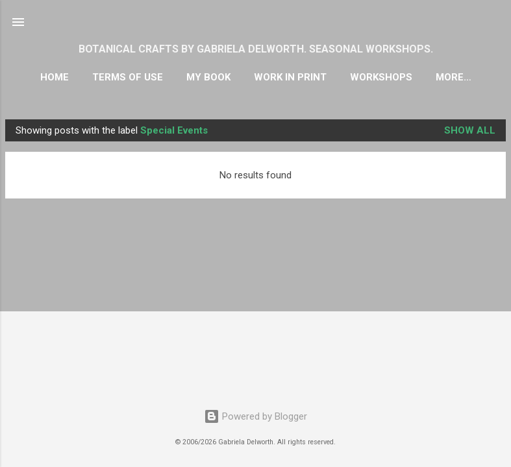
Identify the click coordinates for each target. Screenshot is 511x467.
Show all (469, 130)
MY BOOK (208, 77)
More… (453, 77)
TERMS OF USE (127, 77)
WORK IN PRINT (290, 77)
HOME (54, 77)
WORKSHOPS (381, 77)
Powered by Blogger (255, 416)
